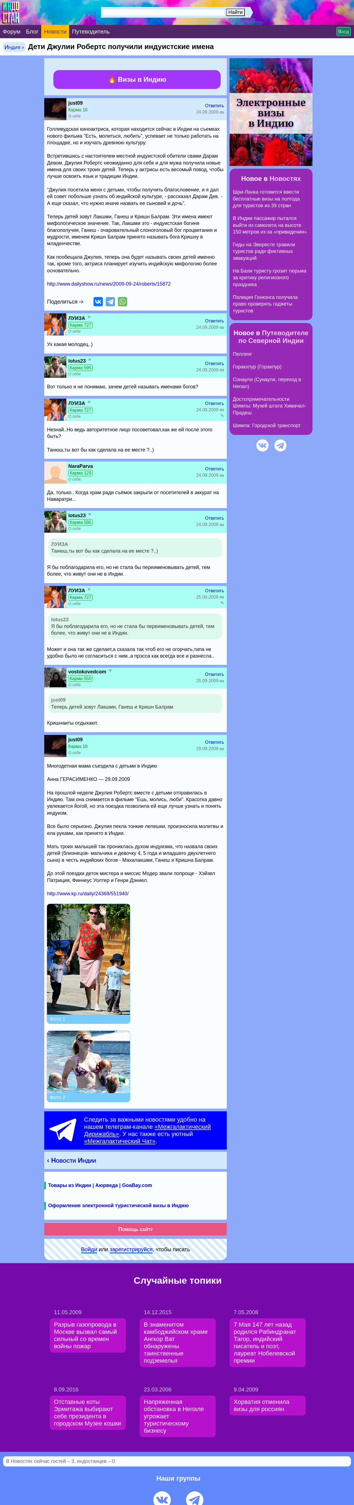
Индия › (14, 47)
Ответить (214, 105)
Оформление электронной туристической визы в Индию (118, 1205)
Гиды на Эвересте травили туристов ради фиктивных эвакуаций (264, 251)
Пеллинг (242, 354)
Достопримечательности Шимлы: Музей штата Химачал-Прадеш (269, 406)
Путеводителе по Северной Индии (273, 336)
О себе (74, 116)
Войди (89, 1249)
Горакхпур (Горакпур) (257, 367)
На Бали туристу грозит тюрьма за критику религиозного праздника (269, 277)
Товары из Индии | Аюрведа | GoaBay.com (100, 1185)
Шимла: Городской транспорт (267, 425)
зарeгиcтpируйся (131, 1249)
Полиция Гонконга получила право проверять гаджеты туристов (265, 304)
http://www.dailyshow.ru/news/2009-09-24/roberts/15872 (109, 284)
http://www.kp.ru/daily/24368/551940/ (88, 893)
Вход (343, 31)
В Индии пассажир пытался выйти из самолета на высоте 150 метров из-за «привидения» (270, 225)
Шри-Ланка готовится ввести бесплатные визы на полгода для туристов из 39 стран (266, 198)
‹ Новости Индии (71, 1160)
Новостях (285, 178)
